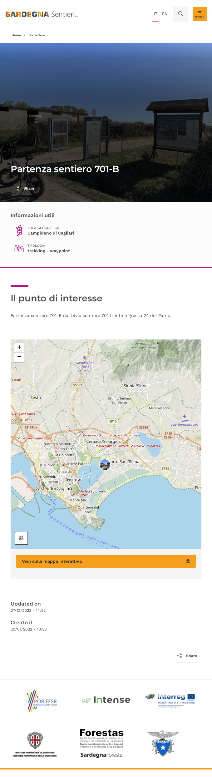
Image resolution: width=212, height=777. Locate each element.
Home (16, 35)
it (155, 13)
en (165, 13)
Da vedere (37, 35)
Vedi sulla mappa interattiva (106, 561)
